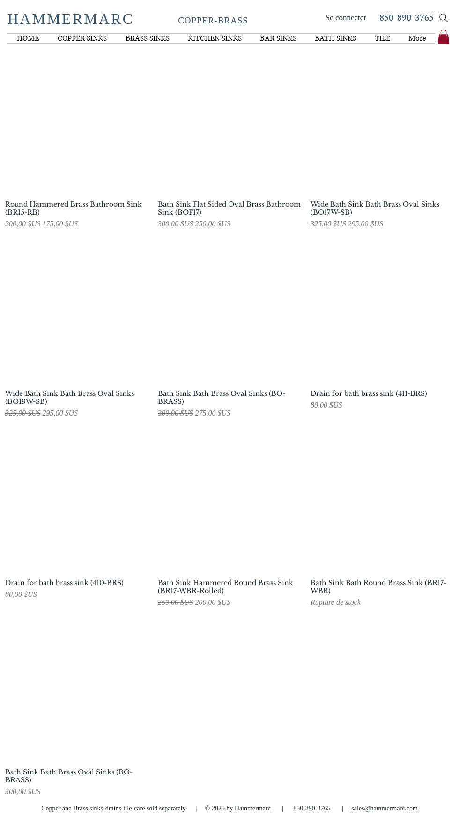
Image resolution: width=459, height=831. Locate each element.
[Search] (443, 18)
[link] (443, 37)
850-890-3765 (406, 19)
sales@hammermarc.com (384, 808)
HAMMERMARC (70, 18)
